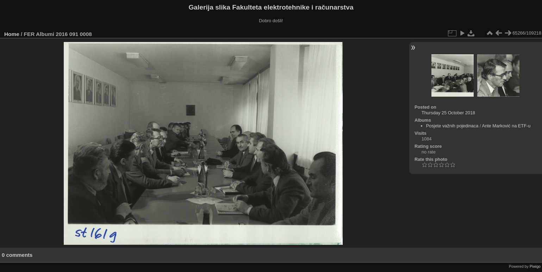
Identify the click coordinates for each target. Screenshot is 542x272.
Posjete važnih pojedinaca (452, 125)
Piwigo (535, 266)
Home (11, 34)
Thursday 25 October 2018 (448, 112)
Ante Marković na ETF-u (506, 125)
